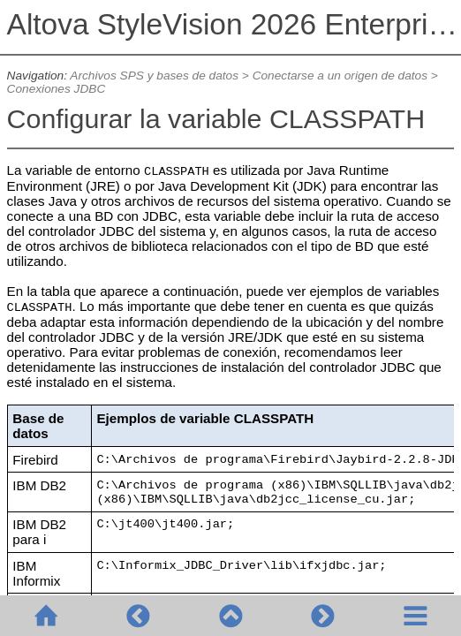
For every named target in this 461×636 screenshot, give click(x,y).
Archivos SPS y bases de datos (154, 75)
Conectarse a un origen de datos (340, 75)
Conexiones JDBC (56, 88)
